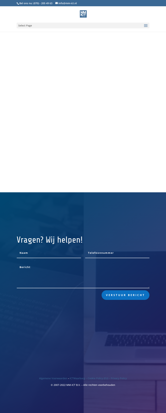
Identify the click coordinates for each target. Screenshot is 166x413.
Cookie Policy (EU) (98, 378)
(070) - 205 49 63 (42, 3)
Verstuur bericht (125, 295)
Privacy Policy (119, 378)
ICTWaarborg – (79, 378)
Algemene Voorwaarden (53, 378)
